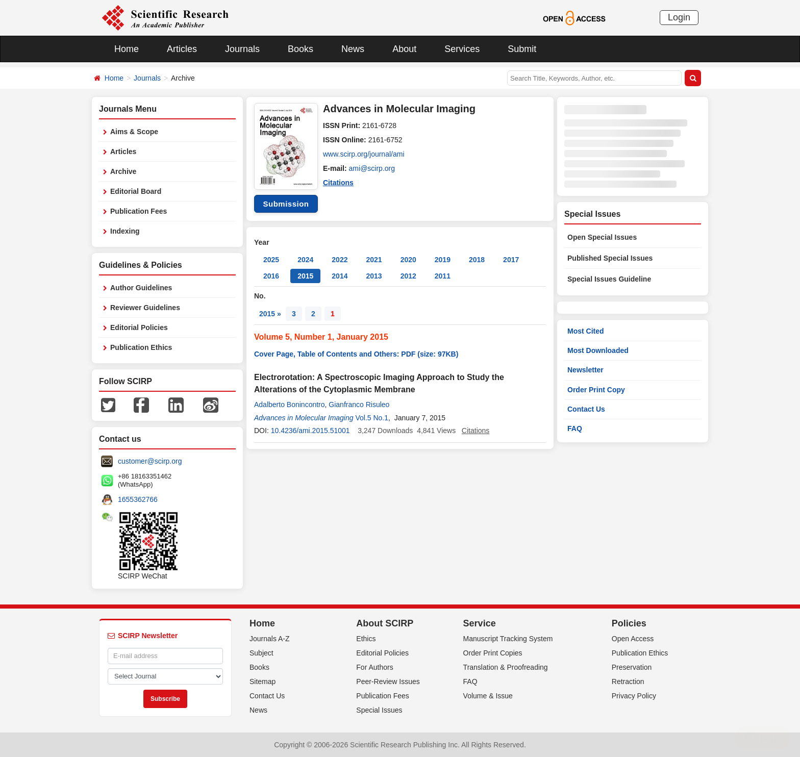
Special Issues (379, 710)
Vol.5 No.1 (371, 418)
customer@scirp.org (150, 461)
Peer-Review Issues (388, 681)
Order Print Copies (492, 653)
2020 (408, 260)
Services (462, 49)
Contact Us (586, 409)
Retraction (628, 681)
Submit (522, 49)
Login (679, 17)
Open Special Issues (602, 237)
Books (300, 49)
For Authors (374, 667)
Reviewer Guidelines (145, 308)
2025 (271, 260)
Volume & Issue (488, 696)
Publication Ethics (141, 347)
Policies (629, 623)
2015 (305, 276)
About (404, 49)
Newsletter (585, 370)
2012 (408, 276)
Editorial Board (135, 191)
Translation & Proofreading (505, 667)
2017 (511, 260)
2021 (374, 260)
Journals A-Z (269, 639)
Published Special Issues (610, 258)
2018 (477, 260)
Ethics (366, 639)
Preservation (632, 667)
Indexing (125, 231)
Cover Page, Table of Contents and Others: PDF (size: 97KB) (356, 354)
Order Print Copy (596, 390)
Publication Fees (138, 211)
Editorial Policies (139, 327)
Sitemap (262, 681)
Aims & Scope (134, 132)
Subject (261, 653)
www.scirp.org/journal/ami (364, 154)
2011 (443, 276)
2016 (271, 276)
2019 (443, 260)
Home (126, 49)
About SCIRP (384, 623)
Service (479, 623)
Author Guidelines (141, 288)
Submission (286, 203)
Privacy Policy (634, 696)
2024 (305, 260)
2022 (339, 260)
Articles (182, 49)
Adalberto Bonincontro (289, 404)
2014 (339, 276)
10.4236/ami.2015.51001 (310, 430)
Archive (123, 171)
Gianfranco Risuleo (359, 404)
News (352, 49)
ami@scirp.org (372, 168)
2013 (374, 276)
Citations (338, 183)
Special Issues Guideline (609, 279)
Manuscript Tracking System (508, 639)
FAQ (574, 428)
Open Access (633, 639)
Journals (242, 49)
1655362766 (138, 499)
